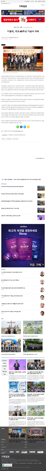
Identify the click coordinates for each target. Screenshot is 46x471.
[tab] (4, 363)
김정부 (2, 289)
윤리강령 (39, 463)
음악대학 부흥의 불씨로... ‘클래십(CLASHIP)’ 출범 (36, 441)
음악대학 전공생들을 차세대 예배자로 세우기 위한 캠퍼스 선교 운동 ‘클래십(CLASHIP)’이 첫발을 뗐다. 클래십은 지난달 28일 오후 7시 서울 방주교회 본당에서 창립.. (36, 445)
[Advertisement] (23, 169)
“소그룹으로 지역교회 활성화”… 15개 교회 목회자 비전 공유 (35, 372)
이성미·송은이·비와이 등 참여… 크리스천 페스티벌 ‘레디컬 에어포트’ (17, 395)
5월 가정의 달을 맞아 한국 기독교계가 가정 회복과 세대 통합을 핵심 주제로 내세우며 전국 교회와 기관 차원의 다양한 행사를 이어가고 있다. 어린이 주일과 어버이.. (36, 399)
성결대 (3, 139)
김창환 (2, 297)
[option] (12, 329)
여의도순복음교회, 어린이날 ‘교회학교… (8, 354)
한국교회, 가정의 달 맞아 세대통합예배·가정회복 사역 (35, 395)
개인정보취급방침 (22, 463)
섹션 (3, 1)
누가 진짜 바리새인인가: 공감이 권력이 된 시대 (11, 272)
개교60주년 (9, 139)
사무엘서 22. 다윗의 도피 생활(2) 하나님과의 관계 (12, 303)
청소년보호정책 (29, 463)
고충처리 (35, 463)
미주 (36, 1)
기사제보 (16, 463)
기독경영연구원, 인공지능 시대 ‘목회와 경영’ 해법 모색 (17, 441)
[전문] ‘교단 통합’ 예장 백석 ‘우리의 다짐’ (10, 208)
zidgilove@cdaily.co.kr (14, 37)
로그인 (43, 1)
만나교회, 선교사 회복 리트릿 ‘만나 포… (8, 336)
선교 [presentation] (4, 368)
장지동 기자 (7, 37)
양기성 (2, 313)
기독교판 (27, 1)
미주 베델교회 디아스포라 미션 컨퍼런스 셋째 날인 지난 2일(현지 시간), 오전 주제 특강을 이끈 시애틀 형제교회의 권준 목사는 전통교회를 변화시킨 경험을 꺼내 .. (17, 377)
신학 (21, 27)
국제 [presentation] (4, 374)
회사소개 (3, 463)
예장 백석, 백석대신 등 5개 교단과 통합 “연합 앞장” (12, 186)
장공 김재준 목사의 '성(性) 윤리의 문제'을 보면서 (12, 296)
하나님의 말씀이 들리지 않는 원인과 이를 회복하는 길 (13, 288)
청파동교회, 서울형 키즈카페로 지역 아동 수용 (35, 419)
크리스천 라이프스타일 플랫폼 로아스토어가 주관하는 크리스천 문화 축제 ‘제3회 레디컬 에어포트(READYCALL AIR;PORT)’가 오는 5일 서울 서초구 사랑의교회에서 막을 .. (17, 401)
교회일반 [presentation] (4, 363)
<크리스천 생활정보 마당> (40, 158)
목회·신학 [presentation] (4, 371)
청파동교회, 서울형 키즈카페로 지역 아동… (30, 336)
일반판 (32, 1)
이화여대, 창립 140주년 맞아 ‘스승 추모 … (30, 354)
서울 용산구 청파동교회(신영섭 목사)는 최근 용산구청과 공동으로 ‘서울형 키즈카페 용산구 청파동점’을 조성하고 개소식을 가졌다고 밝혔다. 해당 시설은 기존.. (36, 423)
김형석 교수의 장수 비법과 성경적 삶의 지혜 (11, 311)
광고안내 (7, 463)
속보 (3, 179)
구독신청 (39, 1)
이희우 (2, 305)
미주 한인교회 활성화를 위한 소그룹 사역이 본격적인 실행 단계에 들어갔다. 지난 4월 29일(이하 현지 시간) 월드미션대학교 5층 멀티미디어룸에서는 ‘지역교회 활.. (35, 377)
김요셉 (2, 273)
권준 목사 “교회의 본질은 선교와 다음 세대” (11, 215)
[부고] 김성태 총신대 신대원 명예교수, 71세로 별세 (12, 194)
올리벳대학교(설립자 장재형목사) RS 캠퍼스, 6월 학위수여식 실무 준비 (17, 201)
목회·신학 (16, 27)
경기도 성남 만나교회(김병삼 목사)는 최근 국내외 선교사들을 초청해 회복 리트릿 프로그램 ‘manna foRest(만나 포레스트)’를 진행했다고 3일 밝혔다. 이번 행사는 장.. (17, 423)
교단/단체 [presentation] (4, 366)
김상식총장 (16, 139)
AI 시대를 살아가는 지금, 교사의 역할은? (10, 280)
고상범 (2, 281)
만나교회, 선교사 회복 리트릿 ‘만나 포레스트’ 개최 (17, 419)
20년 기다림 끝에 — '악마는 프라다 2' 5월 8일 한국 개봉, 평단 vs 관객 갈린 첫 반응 (23, 179)
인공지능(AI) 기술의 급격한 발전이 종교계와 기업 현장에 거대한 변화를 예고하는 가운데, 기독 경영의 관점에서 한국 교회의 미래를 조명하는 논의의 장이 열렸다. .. (17, 445)
